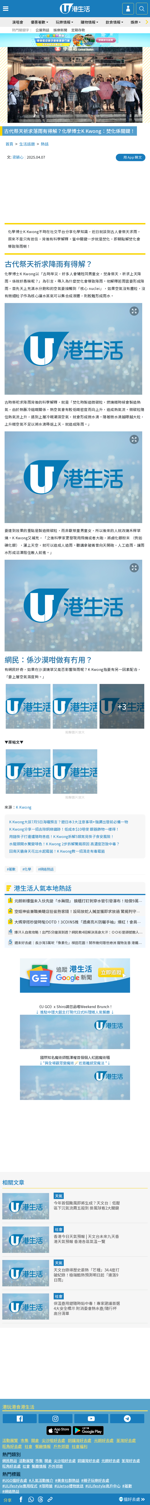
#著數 (127, 1485)
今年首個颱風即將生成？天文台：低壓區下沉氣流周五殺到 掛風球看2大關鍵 (87, 1205)
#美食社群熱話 (67, 1480)
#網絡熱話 (10, 1491)
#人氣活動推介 (41, 1480)
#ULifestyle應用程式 (19, 1485)
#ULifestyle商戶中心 (102, 1485)
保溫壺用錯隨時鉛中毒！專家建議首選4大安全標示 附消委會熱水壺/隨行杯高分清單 (87, 1308)
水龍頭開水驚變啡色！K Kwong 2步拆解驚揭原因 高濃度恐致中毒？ (64, 843)
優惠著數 (38, 22)
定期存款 (78, 30)
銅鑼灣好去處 (79, 1440)
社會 (58, 1229)
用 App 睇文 (132, 157)
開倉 (35, 1440)
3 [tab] (78, 46)
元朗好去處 (104, 1440)
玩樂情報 (63, 22)
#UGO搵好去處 (14, 1480)
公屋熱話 (42, 30)
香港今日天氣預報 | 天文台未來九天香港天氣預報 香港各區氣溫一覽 (86, 1238)
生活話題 (27, 144)
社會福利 (79, 1446)
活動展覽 (10, 1440)
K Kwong (23, 807)
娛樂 (134, 22)
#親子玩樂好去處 (95, 1480)
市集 (24, 1440)
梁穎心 (17, 157)
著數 (12, 869)
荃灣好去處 (126, 1440)
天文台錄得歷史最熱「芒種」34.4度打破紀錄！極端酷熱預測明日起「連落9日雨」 (86, 1275)
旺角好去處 (12, 1446)
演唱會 (17, 22)
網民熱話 (9, 1460)
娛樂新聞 (60, 30)
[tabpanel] (75, 40)
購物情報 (88, 22)
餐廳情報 (43, 1446)
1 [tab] (69, 46)
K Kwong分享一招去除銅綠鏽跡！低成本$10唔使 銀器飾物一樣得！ (64, 829)
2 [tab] (74, 46)
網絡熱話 (47, 869)
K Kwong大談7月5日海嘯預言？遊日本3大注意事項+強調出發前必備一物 (68, 821)
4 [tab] (83, 46)
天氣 (58, 1196)
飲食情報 (113, 22)
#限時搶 (46, 1485)
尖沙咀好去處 (53, 1440)
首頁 (9, 144)
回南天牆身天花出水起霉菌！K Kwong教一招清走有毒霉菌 (57, 851)
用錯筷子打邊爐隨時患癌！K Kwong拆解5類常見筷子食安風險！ (61, 836)
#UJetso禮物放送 (68, 1485)
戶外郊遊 (61, 1446)
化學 (27, 869)
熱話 (45, 144)
